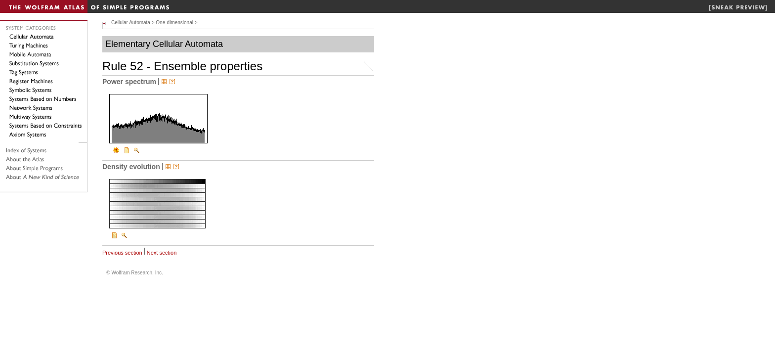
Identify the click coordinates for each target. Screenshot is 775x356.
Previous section (122, 253)
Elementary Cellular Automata (164, 44)
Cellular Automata (130, 22)
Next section (162, 253)
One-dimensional (174, 22)
